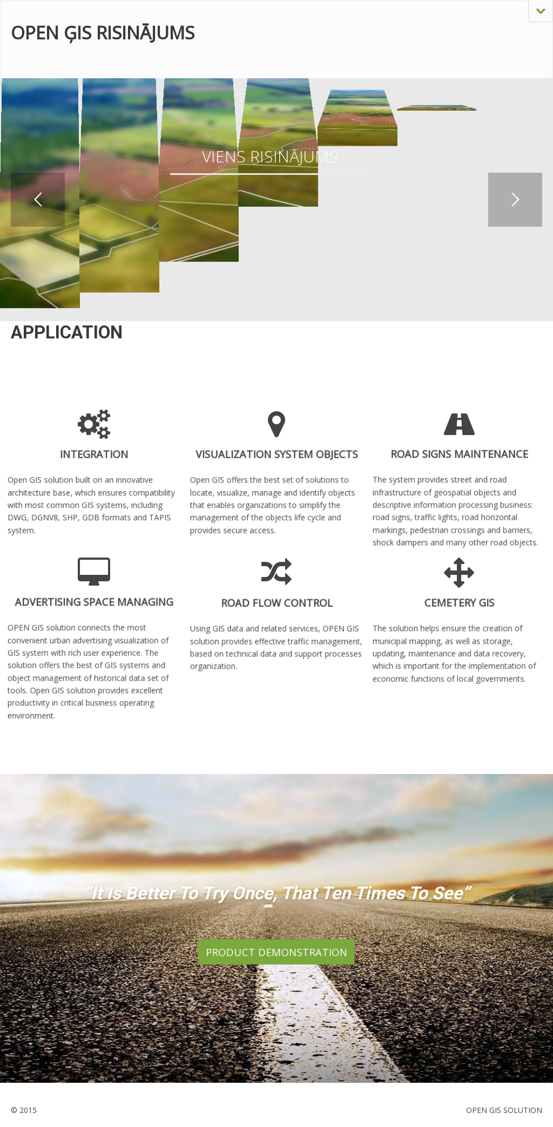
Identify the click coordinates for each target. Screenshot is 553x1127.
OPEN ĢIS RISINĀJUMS (102, 33)
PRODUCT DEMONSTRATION (276, 952)
